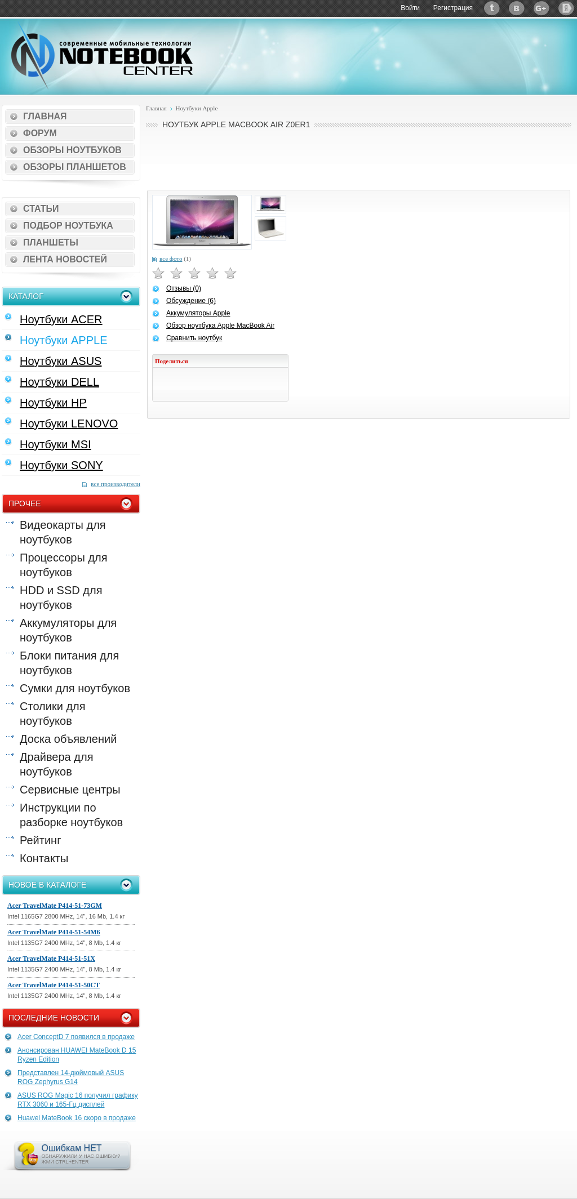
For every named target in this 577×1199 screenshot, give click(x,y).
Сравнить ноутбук (194, 338)
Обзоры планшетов (74, 167)
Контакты (44, 858)
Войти (410, 8)
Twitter (491, 8)
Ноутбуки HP (53, 402)
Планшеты (50, 242)
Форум (40, 133)
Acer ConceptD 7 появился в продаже (76, 1037)
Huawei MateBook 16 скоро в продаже (76, 1118)
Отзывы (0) (183, 288)
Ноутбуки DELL (59, 382)
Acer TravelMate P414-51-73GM (54, 906)
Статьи (41, 208)
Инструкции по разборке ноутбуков (71, 814)
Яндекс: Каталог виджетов (566, 8)
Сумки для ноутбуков (75, 688)
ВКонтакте (516, 8)
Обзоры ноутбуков (72, 150)
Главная (45, 116)
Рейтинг (40, 840)
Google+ (541, 8)
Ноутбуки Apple (196, 108)
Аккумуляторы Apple (198, 313)
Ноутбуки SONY (61, 465)
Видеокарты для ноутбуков (63, 532)
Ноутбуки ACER (61, 319)
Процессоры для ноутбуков (64, 564)
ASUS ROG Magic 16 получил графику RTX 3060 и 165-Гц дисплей (77, 1099)
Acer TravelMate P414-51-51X (51, 958)
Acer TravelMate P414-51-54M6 (53, 932)
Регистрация (453, 8)
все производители (115, 483)
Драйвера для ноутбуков (56, 764)
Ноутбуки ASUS (60, 361)
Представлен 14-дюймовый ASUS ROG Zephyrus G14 (70, 1077)
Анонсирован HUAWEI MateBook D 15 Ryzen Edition (76, 1054)
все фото (170, 258)
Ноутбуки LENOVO (69, 423)
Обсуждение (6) (191, 301)
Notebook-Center (102, 55)
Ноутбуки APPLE (63, 340)
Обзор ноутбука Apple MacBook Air (220, 325)
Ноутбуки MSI (55, 444)
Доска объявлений (68, 739)
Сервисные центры (70, 789)
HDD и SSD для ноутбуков (61, 597)
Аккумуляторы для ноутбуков (68, 630)
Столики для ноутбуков (53, 713)
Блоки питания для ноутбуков (69, 662)
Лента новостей (65, 259)
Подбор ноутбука (68, 225)
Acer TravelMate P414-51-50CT (53, 985)
